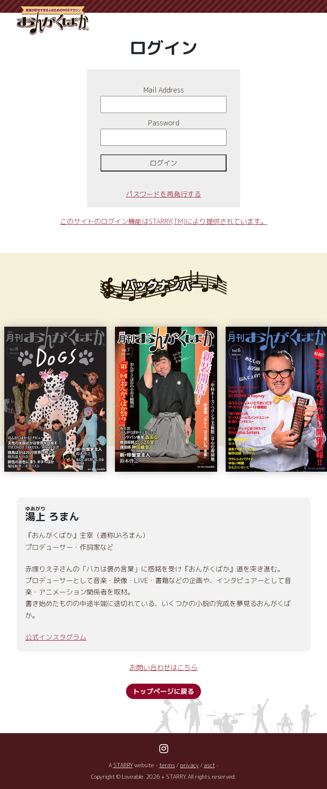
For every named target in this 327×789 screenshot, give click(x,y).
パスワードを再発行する (163, 194)
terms (167, 765)
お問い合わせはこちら (163, 667)
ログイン (163, 163)
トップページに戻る (163, 691)
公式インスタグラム (55, 637)
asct (209, 765)
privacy (190, 765)
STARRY (123, 765)
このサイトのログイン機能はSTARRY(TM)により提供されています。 (163, 221)
